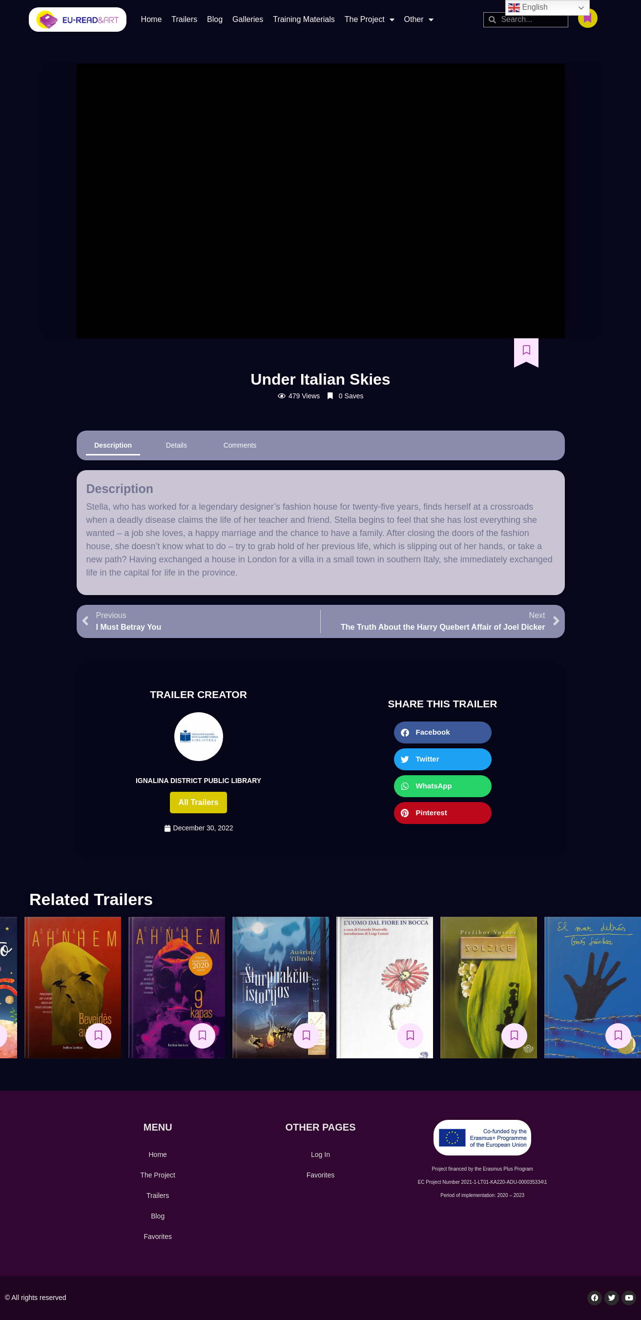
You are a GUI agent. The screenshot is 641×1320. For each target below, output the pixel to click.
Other (419, 19)
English (528, 8)
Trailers (184, 19)
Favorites (158, 1236)
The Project (369, 19)
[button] (443, 732)
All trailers (199, 802)
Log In (320, 1154)
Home (151, 19)
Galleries (247, 19)
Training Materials (304, 19)
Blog (215, 19)
